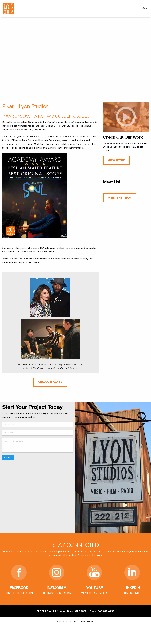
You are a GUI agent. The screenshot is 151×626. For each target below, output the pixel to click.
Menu (144, 8)
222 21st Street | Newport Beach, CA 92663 (62, 611)
